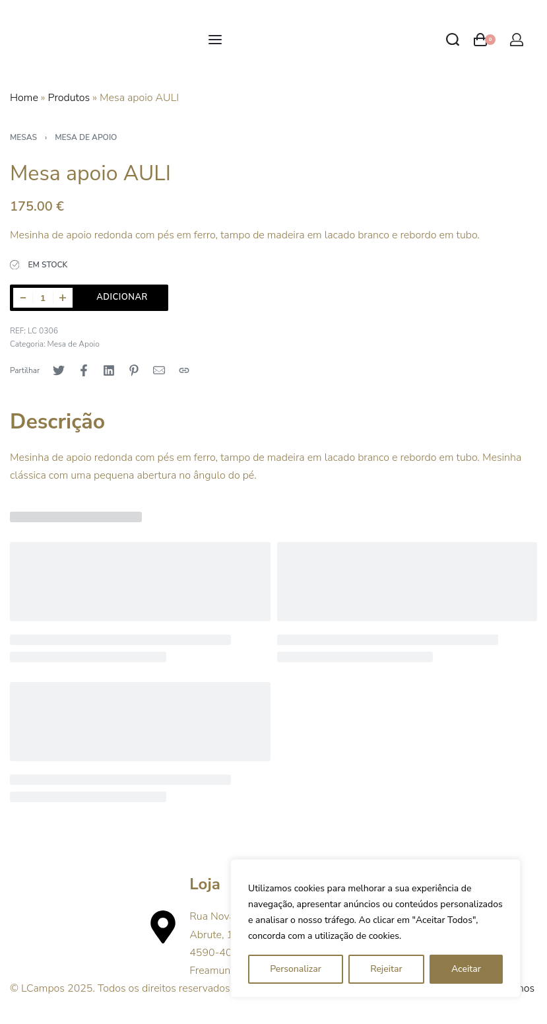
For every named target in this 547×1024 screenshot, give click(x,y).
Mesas (23, 137)
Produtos (69, 97)
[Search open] (452, 39)
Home (24, 97)
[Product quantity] (43, 298)
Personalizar (295, 969)
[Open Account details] (516, 39)
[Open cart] (484, 39)
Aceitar (466, 969)
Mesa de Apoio (86, 137)
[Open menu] (215, 39)
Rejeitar (386, 969)
